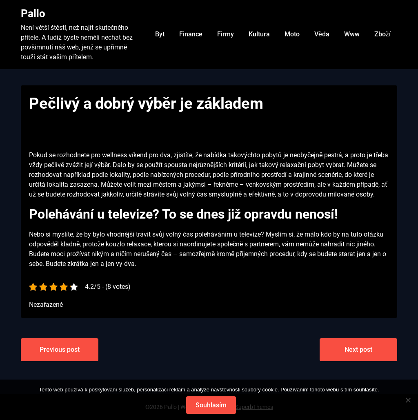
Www (352, 34)
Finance (190, 34)
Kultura (259, 34)
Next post (358, 349)
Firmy (225, 34)
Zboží (382, 34)
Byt (160, 34)
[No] (408, 400)
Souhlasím (211, 405)
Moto (292, 34)
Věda (321, 34)
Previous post (60, 349)
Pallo (33, 13)
